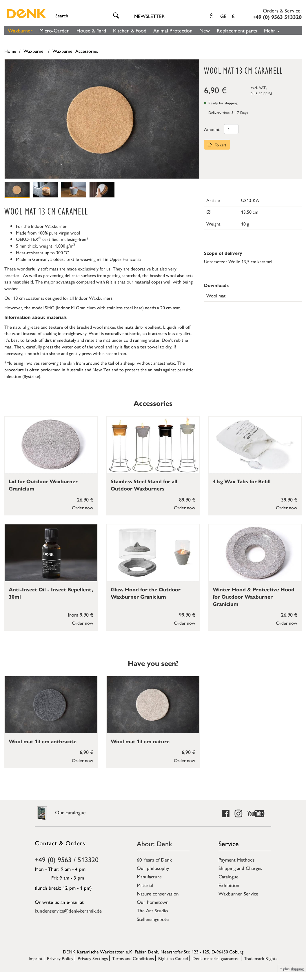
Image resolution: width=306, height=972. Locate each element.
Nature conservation (158, 893)
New (204, 30)
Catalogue (228, 876)
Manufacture (149, 876)
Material (145, 885)
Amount (212, 129)
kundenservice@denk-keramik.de (68, 910)
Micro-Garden (54, 30)
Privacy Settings (93, 958)
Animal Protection (172, 30)
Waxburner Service (238, 893)
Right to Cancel (173, 958)
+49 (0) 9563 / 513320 (67, 859)
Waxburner (20, 30)
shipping (265, 92)
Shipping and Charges (240, 867)
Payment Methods (236, 859)
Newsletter (149, 15)
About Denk (154, 843)
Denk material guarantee (216, 958)
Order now (82, 507)
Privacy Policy (60, 958)
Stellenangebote (153, 918)
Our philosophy (153, 867)
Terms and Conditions (133, 958)
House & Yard (91, 30)
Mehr (272, 30)
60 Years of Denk (154, 859)
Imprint (36, 958)
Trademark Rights (260, 958)
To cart (217, 145)
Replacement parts (237, 30)
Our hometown (153, 901)
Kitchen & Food (129, 30)
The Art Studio (152, 910)
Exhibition (228, 885)
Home (10, 51)
